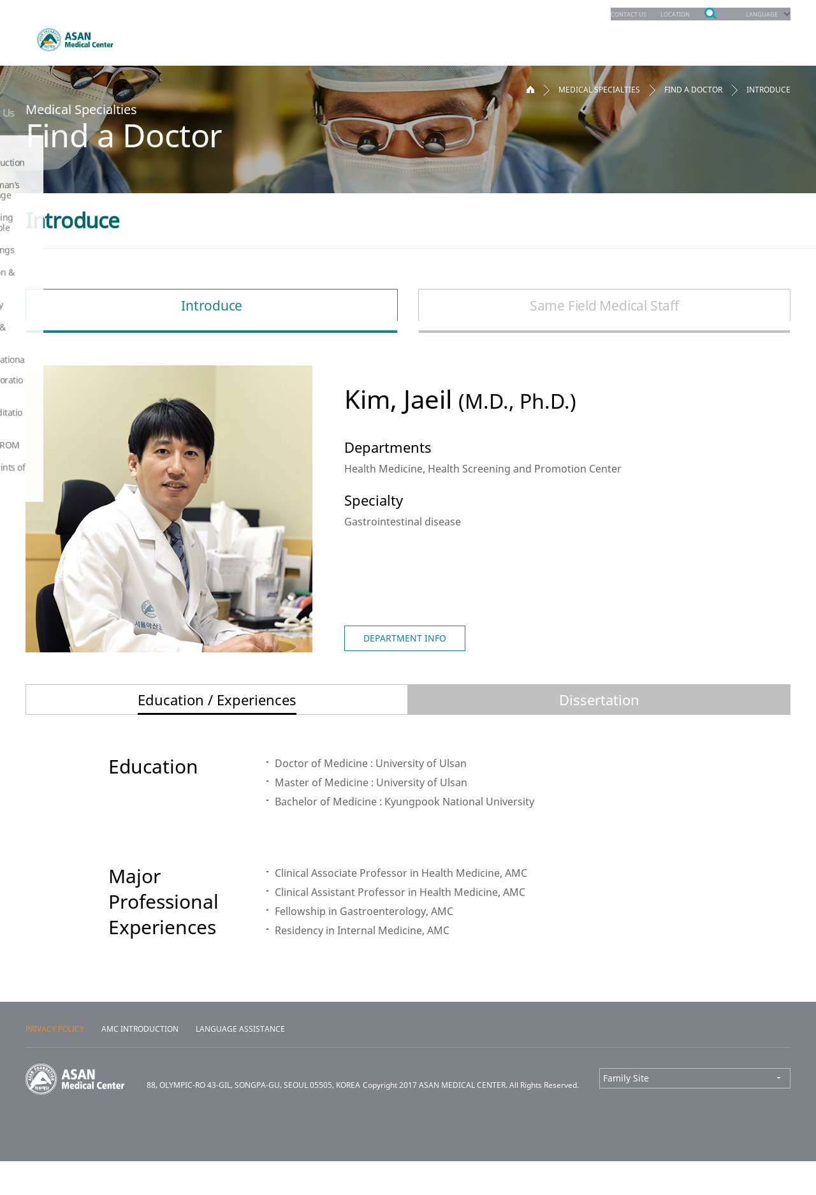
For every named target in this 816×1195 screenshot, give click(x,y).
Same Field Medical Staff (606, 305)
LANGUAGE (757, 14)
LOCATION (661, 14)
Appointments (282, 38)
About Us (730, 38)
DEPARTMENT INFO (404, 638)
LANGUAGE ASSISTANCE (240, 1063)
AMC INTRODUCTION (139, 1063)
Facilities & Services (622, 38)
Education (512, 38)
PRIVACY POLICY (55, 1063)
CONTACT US (604, 14)
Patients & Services (403, 38)
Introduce (210, 305)
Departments (176, 38)
